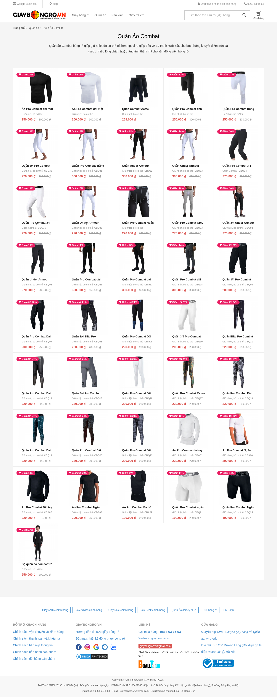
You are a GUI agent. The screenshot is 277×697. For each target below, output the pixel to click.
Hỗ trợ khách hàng (29, 624)
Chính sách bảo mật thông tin (33, 645)
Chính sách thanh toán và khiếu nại (37, 638)
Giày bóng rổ (80, 15)
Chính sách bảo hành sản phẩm (34, 652)
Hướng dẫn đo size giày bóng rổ (97, 631)
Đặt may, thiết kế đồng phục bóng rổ (100, 638)
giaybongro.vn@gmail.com (155, 646)
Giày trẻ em (137, 15)
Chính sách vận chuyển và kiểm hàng (38, 631)
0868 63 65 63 (254, 3)
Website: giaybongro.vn (154, 638)
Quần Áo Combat (53, 27)
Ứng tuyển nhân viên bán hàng (217, 3)
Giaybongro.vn (88, 624)
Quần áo (100, 15)
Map (53, 3)
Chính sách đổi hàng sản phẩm (34, 658)
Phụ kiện (117, 15)
